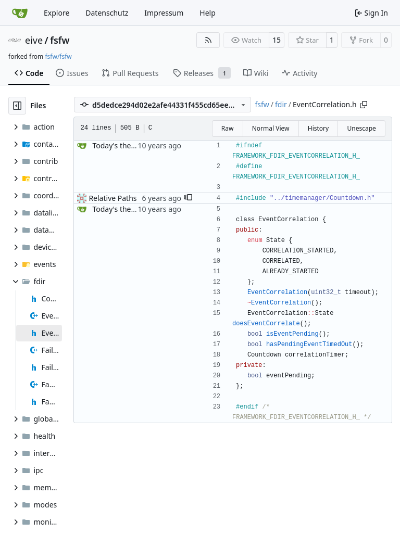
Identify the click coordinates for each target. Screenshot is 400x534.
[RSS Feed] (208, 40)
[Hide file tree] (17, 106)
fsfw (59, 40)
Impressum (163, 13)
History (318, 128)
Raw (227, 128)
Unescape (361, 128)
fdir (281, 104)
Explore (56, 13)
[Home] (19, 13)
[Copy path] (363, 104)
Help (207, 13)
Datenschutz (106, 13)
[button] (188, 198)
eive (34, 40)
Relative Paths (112, 198)
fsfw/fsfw (58, 56)
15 (276, 40)
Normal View (271, 128)
